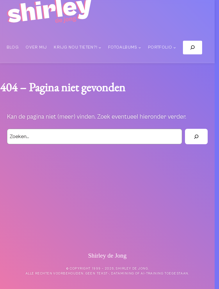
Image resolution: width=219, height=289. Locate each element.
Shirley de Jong (107, 255)
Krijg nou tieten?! (75, 47)
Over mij (36, 47)
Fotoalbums (123, 47)
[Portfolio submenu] (174, 47)
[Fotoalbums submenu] (139, 47)
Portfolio (160, 47)
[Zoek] (196, 136)
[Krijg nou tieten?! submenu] (100, 47)
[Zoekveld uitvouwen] (192, 47)
